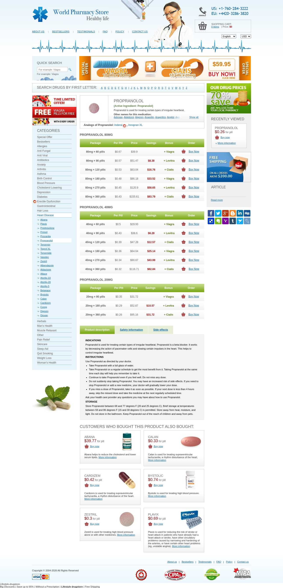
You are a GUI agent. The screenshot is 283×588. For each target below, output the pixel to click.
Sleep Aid (42, 348)
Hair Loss (42, 210)
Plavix (43, 223)
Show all (194, 117)
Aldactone (45, 269)
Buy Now (194, 151)
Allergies (42, 146)
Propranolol (46, 240)
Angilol (170, 117)
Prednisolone (47, 228)
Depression (44, 192)
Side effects (160, 329)
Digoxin (44, 311)
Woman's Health (46, 362)
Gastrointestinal (46, 206)
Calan (43, 298)
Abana (43, 219)
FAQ (105, 31)
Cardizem (45, 303)
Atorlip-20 (45, 282)
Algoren (139, 117)
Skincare (42, 344)
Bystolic (44, 294)
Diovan (44, 315)
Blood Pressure (46, 183)
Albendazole (47, 265)
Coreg (43, 307)
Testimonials (86, 31)
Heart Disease (45, 215)
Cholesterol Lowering (49, 187)
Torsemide (46, 253)
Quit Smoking (45, 353)
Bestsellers (60, 31)
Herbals (41, 321)
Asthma (41, 173)
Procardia (45, 236)
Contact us (140, 31)
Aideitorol (129, 117)
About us (38, 31)
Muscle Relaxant (47, 330)
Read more (217, 200)
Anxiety (41, 164)
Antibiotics (43, 160)
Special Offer (44, 137)
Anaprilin (149, 117)
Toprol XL (45, 248)
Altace (43, 273)
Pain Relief (43, 339)
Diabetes (42, 196)
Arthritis (41, 169)
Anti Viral (42, 155)
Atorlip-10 (45, 278)
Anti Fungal (44, 150)
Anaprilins (160, 117)
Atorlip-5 (44, 286)
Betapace (45, 290)
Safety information (131, 329)
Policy (120, 31)
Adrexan (118, 117)
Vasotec (44, 257)
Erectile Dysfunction (48, 201)
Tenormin (45, 244)
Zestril (43, 261)
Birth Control (44, 178)
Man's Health (45, 325)
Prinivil (43, 232)
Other (40, 335)
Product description (97, 329)
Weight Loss (44, 358)
